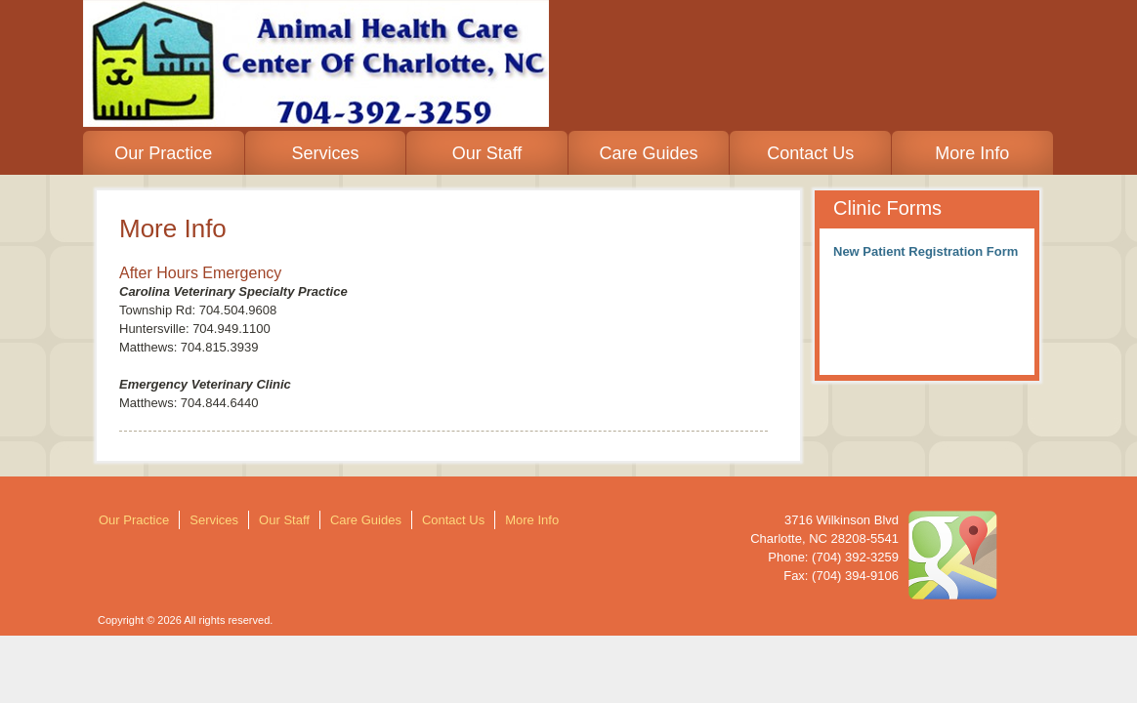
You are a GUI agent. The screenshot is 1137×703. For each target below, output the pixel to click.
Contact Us (810, 153)
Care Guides (649, 153)
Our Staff (487, 153)
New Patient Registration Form (925, 251)
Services (324, 153)
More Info (972, 153)
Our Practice (163, 153)
